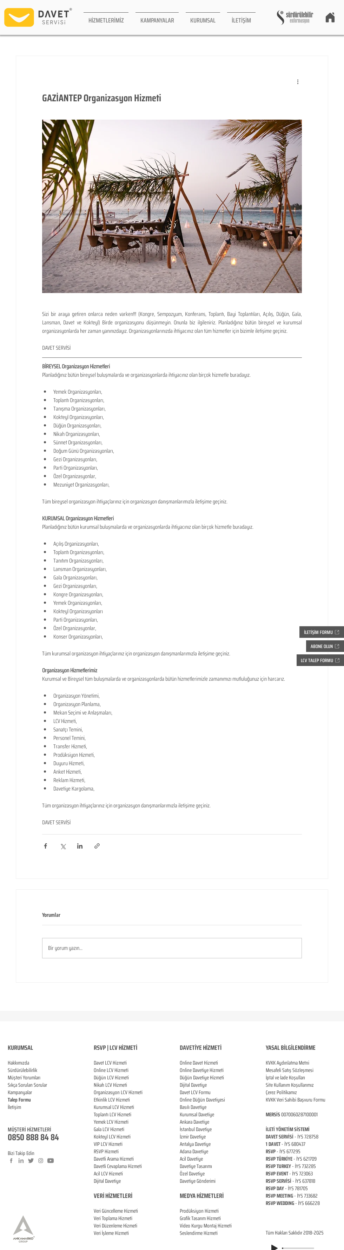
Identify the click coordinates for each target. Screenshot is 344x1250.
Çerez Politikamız (281, 1092)
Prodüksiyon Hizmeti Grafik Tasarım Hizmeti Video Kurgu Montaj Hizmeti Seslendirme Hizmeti (206, 1222)
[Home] (330, 17)
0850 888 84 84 (33, 1137)
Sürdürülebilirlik (22, 1070)
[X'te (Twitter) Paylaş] (62, 846)
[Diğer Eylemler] (297, 81)
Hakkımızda (18, 1063)
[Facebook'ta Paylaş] (45, 846)
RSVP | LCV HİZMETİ (115, 1048)
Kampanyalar (20, 1092)
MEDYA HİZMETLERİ (202, 1196)
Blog (12, 1114)
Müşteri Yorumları (24, 1077)
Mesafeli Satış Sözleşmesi (289, 1070)
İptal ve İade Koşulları (285, 1077)
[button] (106, 17)
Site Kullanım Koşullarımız (290, 1085)
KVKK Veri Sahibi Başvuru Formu (295, 1100)
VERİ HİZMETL (109, 1196)
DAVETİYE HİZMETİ (200, 1048)
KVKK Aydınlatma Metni (287, 1063)
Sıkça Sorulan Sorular (27, 1085)
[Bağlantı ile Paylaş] (97, 846)
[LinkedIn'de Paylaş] (80, 846)
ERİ (128, 1196)
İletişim (14, 1107)
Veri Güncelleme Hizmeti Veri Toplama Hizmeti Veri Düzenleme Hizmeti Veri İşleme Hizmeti (116, 1214)
